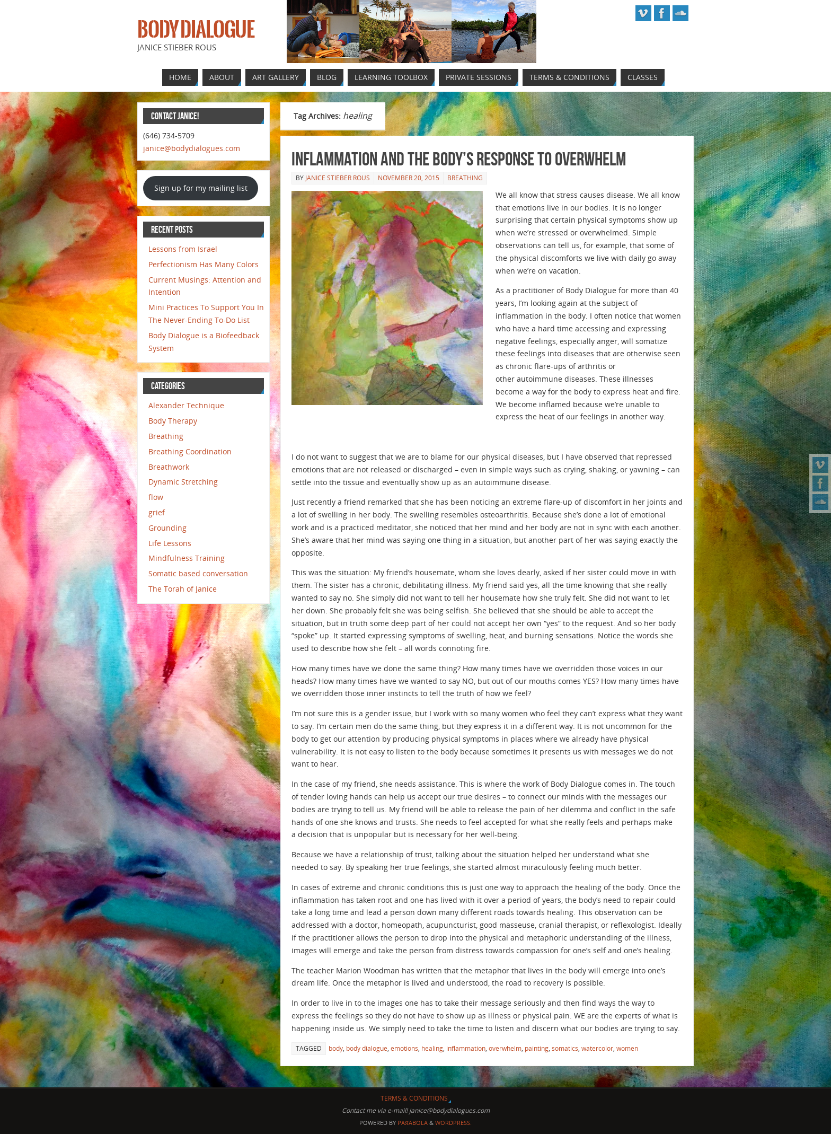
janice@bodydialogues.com (191, 148)
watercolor (597, 1048)
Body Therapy (172, 421)
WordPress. (453, 1123)
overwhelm (505, 1048)
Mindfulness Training (186, 558)
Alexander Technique (186, 405)
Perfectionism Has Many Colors (203, 264)
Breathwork (168, 467)
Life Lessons (169, 543)
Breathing (465, 177)
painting (537, 1048)
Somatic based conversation (198, 573)
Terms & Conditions (414, 1098)
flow (155, 497)
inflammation (465, 1048)
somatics (565, 1048)
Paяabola (412, 1123)
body (336, 1048)
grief (156, 512)
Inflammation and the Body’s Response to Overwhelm (458, 158)
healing (432, 1048)
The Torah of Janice (182, 589)
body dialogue (366, 1048)
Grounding (167, 528)
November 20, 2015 (408, 177)
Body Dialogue (195, 29)
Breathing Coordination (190, 451)
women (627, 1048)
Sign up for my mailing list (200, 188)
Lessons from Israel (182, 249)
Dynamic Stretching (183, 482)
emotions (404, 1048)
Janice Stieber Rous (337, 177)
